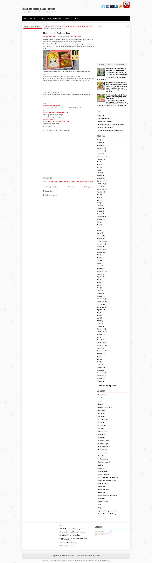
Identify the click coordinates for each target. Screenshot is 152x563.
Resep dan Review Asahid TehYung (38, 9)
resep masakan (103, 483)
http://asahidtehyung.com (51, 105)
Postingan (100, 531)
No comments (76, 36)
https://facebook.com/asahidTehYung (55, 112)
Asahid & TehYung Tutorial (107, 386)
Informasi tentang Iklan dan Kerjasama (110, 130)
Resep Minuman (103, 489)
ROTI (99, 505)
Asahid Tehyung (50, 36)
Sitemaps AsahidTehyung (68, 543)
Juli (98, 162)
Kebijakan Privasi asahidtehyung (70, 535)
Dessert (100, 404)
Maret (99, 173)
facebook (42, 19)
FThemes (51, 560)
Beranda (71, 187)
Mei (98, 167)
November (100, 151)
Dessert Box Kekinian (105, 407)
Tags (109, 65)
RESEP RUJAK (102, 492)
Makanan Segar (103, 444)
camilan (100, 398)
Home (25, 19)
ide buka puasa (103, 419)
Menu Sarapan (103, 450)
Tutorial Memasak (104, 118)
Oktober (99, 153)
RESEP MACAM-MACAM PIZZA (108, 477)
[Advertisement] (32, 83)
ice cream (101, 416)
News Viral (101, 456)
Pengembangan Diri (104, 462)
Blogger (97, 555)
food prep (101, 410)
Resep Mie (101, 486)
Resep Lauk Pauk (68, 26)
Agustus (99, 159)
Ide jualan (101, 422)
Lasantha (69, 560)
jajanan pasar (102, 431)
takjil (99, 508)
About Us (77, 19)
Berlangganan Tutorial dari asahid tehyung (111, 124)
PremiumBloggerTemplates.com (83, 560)
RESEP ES (101, 468)
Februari (99, 142)
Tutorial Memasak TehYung (83, 26)
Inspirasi (101, 428)
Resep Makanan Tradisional (107, 480)
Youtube (32, 19)
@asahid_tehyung (49, 119)
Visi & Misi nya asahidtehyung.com (71, 529)
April (98, 140)
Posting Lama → (89, 187)
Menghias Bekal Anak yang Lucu (56, 33)
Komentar (100, 535)
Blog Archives (120, 65)
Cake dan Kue (102, 395)
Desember (100, 148)
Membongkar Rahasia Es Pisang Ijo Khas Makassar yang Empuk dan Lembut (116, 96)
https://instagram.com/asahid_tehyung (56, 121)
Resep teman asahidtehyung (107, 495)
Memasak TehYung (55, 26)
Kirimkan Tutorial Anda (105, 127)
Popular (101, 65)
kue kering (101, 437)
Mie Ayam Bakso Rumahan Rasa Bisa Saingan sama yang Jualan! (116, 83)
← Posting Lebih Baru (51, 187)
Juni (98, 164)
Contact (67, 19)
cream (100, 401)
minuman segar (103, 453)
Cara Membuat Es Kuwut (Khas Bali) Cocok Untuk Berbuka (116, 69)
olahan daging (103, 459)
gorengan (101, 413)
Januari (99, 145)
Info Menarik (102, 425)
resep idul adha (103, 471)
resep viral (101, 498)
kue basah (101, 434)
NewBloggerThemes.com (102, 560)
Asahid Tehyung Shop (54, 19)
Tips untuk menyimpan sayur (107, 511)
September (100, 156)
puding (100, 465)
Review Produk (103, 502)
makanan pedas (103, 440)
